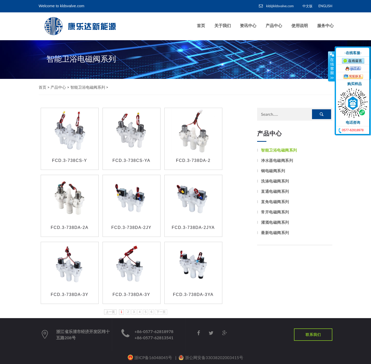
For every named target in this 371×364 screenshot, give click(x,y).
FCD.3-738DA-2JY (131, 227)
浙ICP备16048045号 (153, 357)
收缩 (331, 66)
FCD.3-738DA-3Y (69, 294)
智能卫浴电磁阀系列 (87, 87)
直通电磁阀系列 (275, 191)
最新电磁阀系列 (275, 232)
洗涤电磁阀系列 (275, 181)
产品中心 (58, 87)
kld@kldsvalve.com (276, 6)
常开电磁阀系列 (275, 212)
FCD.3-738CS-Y (69, 160)
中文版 (307, 6)
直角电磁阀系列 (275, 201)
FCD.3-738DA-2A (69, 227)
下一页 (161, 312)
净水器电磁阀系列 (277, 160)
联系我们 (313, 334)
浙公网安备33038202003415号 (214, 357)
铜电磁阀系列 (273, 170)
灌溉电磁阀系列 (275, 222)
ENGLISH (325, 6)
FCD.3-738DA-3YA (193, 294)
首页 (42, 87)
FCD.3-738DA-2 (193, 160)
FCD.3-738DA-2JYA (193, 227)
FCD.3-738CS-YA (131, 160)
